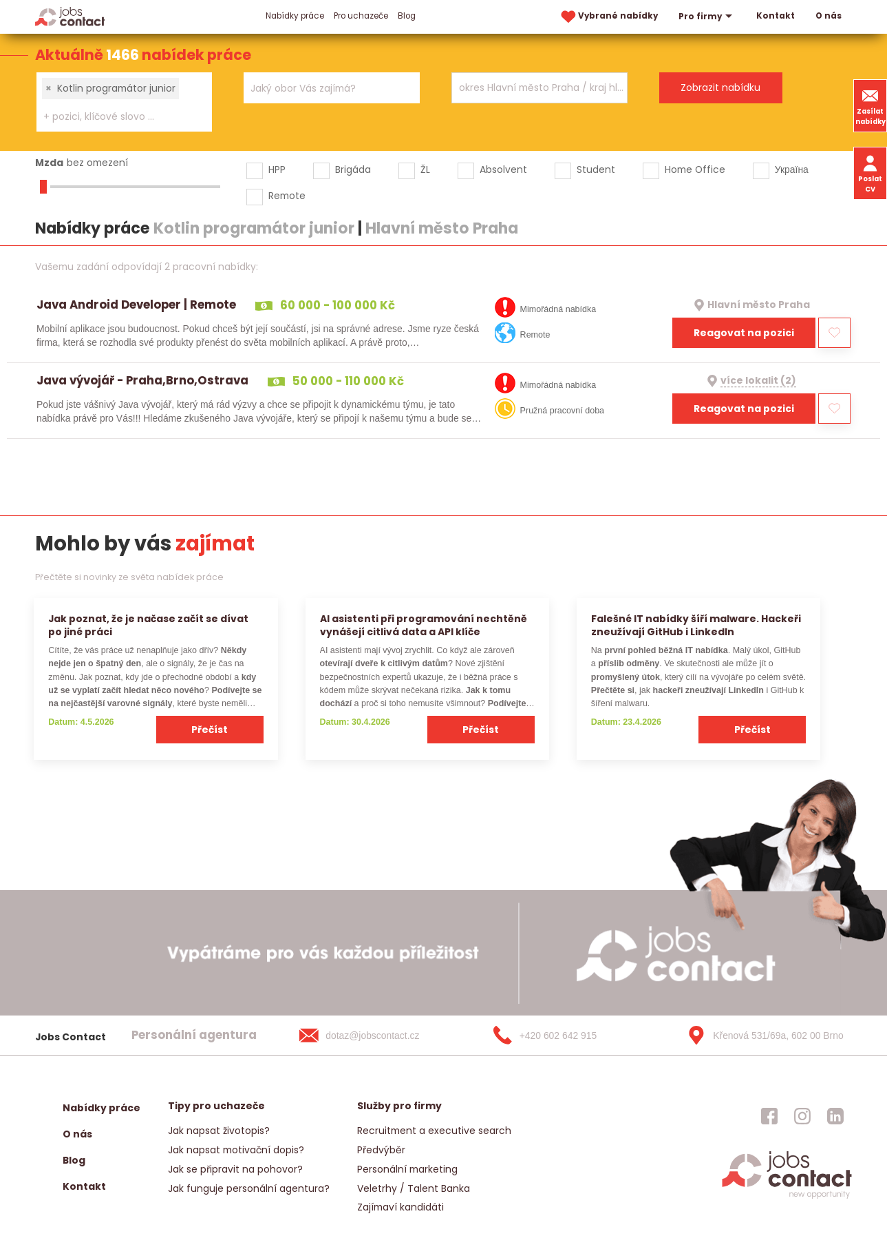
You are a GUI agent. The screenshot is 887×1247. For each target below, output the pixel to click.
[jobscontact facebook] (769, 1116)
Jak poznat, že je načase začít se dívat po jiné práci (148, 625)
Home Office (695, 169)
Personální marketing (407, 1169)
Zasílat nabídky (870, 105)
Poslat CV (870, 173)
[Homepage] (70, 16)
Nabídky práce (295, 15)
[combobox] (124, 102)
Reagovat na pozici (744, 333)
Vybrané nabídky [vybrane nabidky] (608, 17)
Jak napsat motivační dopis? (236, 1150)
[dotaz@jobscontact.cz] (373, 1035)
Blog (407, 15)
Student (596, 169)
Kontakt (775, 15)
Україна (792, 169)
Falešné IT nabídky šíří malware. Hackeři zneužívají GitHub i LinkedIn (696, 625)
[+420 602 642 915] (567, 1035)
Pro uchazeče (361, 15)
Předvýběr (381, 1150)
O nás (828, 15)
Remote (287, 196)
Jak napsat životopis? (219, 1130)
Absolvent (503, 169)
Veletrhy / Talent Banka (413, 1188)
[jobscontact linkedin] (835, 1116)
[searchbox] (115, 117)
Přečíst (209, 729)
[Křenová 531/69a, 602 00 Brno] (760, 1035)
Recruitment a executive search (434, 1130)
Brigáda (353, 169)
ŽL (425, 169)
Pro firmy (707, 16)
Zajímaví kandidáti (400, 1207)
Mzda (49, 162)
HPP (277, 169)
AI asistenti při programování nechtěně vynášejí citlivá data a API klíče (423, 625)
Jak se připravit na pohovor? (235, 1169)
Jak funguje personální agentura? (249, 1188)
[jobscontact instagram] (802, 1116)
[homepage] (787, 1198)
